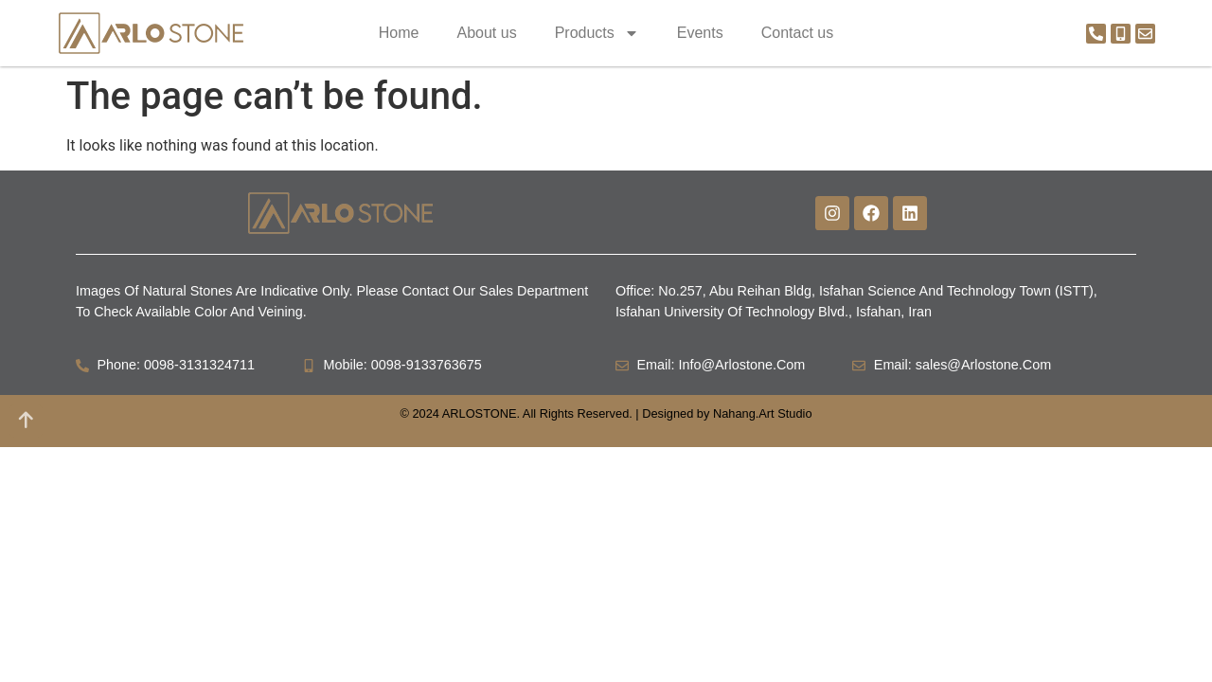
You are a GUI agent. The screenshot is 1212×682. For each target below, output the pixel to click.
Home (399, 33)
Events (700, 33)
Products (597, 33)
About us (486, 33)
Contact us (797, 33)
